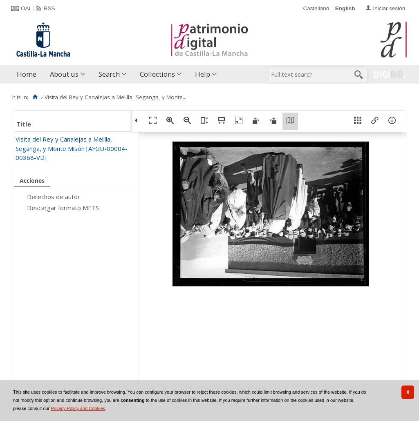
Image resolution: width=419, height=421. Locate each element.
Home (26, 74)
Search (109, 74)
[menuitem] (28, 74)
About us (64, 74)
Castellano (316, 8)
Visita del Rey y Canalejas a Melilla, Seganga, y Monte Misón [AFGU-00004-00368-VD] (72, 148)
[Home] (34, 97)
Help (202, 74)
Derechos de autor (53, 197)
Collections (157, 74)
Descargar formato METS (63, 208)
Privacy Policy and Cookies (78, 408)
